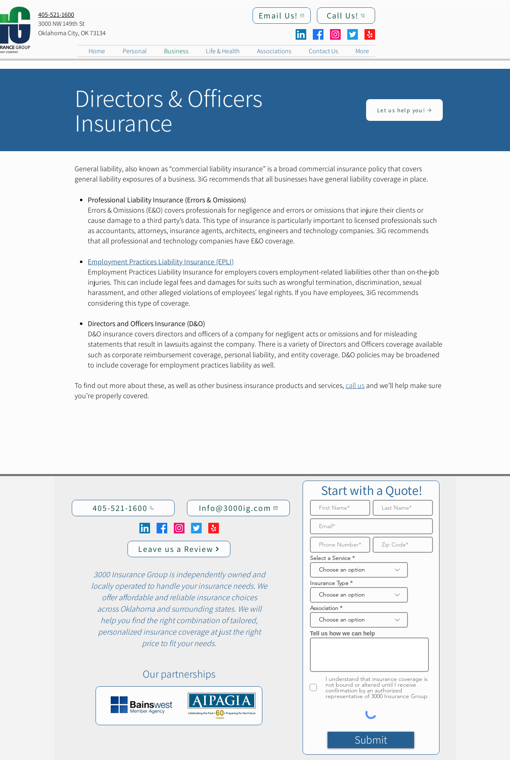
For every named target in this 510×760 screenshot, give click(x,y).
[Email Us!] (282, 15)
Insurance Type (329, 583)
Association (324, 608)
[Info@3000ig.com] (238, 508)
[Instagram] (335, 34)
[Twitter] (352, 34)
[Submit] (371, 740)
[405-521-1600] (123, 508)
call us (355, 385)
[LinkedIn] (301, 34)
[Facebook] (318, 34)
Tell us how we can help (342, 633)
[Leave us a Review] (179, 549)
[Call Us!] (346, 15)
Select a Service (330, 558)
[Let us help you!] (404, 110)
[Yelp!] (369, 34)
